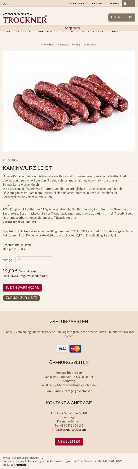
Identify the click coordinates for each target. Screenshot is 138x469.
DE (4, 4)
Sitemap (88, 461)
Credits (7, 461)
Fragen (97, 3)
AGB (76, 461)
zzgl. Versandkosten (33, 276)
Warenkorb (76, 3)
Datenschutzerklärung (28, 461)
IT (10, 4)
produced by (14, 464)
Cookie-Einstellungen (58, 461)
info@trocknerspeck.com (69, 429)
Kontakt (115, 3)
